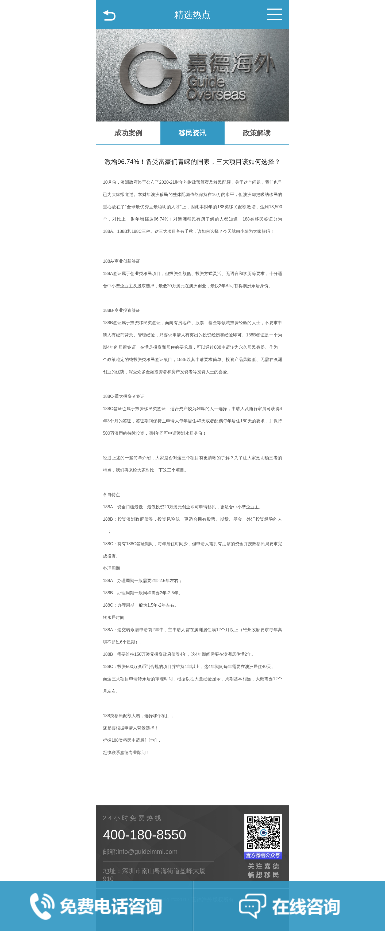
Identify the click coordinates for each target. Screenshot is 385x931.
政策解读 (257, 133)
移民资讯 (192, 133)
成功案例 (128, 133)
